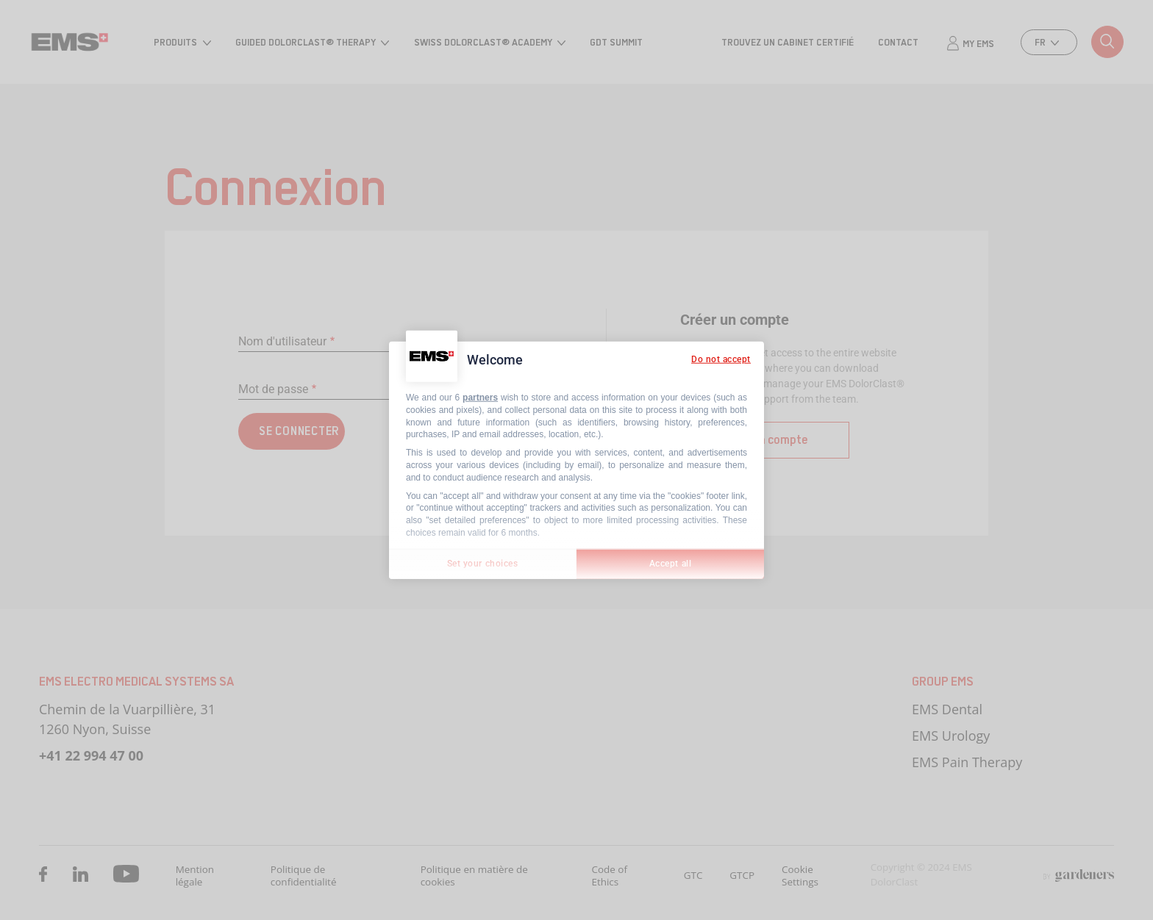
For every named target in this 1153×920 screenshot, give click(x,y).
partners (480, 397)
